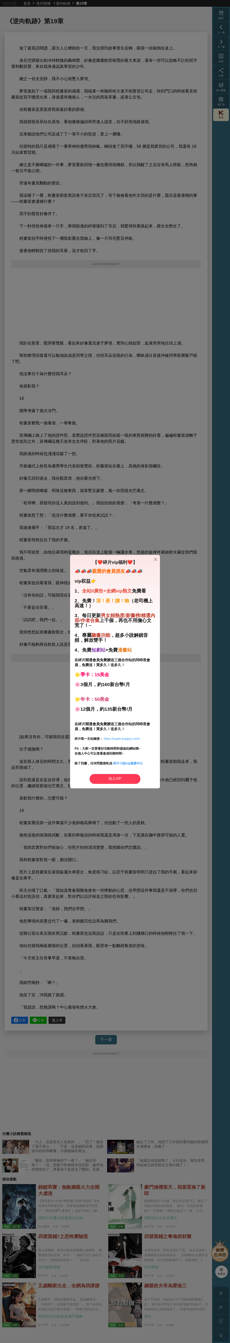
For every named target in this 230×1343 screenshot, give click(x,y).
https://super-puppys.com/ (122, 738)
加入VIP (115, 779)
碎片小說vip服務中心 (128, 763)
